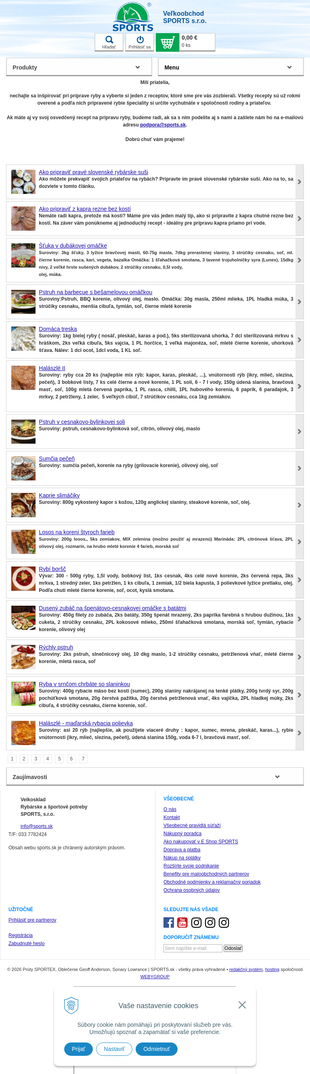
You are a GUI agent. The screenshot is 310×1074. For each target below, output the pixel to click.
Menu (171, 67)
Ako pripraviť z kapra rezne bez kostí (85, 209)
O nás (169, 809)
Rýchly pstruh (56, 647)
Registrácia (20, 935)
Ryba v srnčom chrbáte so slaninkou (84, 684)
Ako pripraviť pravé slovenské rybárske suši (93, 172)
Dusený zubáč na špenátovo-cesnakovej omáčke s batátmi (112, 608)
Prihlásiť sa (140, 42)
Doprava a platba (181, 850)
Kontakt (171, 817)
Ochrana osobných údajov (191, 890)
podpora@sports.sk (163, 125)
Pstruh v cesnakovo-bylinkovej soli (82, 422)
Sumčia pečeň (57, 458)
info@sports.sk (37, 826)
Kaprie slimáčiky (59, 495)
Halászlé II (52, 368)
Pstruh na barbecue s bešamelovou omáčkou (95, 292)
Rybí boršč (52, 569)
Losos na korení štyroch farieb (77, 532)
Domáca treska (58, 329)
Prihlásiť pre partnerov (32, 920)
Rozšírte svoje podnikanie (191, 866)
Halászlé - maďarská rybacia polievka (86, 723)
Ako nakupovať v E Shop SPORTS (200, 841)
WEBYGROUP (155, 976)
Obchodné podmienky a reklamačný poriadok (212, 882)
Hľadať (109, 42)
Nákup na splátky (182, 858)
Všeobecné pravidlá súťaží (192, 825)
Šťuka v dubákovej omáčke (73, 245)
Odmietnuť (156, 1049)
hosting (272, 969)
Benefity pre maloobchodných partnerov (206, 874)
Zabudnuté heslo (26, 943)
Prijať (78, 1049)
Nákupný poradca (182, 833)
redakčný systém (246, 969)
